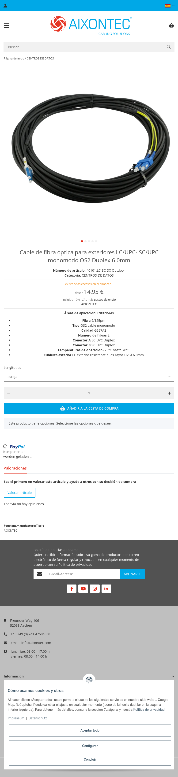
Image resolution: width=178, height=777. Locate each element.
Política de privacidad (75, 564)
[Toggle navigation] (6, 25)
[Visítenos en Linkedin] (106, 589)
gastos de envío (105, 299)
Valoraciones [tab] (15, 468)
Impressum (16, 718)
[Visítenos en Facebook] (71, 589)
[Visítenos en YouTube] (83, 589)
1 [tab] (82, 241)
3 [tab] (89, 241)
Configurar (90, 746)
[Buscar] (83, 47)
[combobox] (89, 377)
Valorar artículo (20, 492)
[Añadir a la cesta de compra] (89, 408)
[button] (169, 5)
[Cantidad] (89, 393)
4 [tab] (92, 241)
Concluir (90, 759)
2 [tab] (85, 241)
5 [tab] (96, 241)
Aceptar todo (89, 730)
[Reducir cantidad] (9, 393)
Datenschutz (38, 718)
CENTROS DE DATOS (98, 275)
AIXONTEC (89, 304)
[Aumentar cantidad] (169, 393)
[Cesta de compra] (171, 25)
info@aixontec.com (36, 642)
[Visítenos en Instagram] (95, 589)
